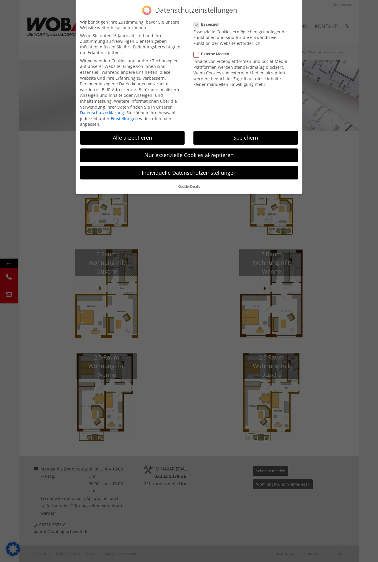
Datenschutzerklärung (102, 112)
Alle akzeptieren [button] (132, 137)
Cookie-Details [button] (189, 186)
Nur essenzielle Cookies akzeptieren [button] (189, 155)
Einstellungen (124, 118)
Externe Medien (213, 54)
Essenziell (208, 24)
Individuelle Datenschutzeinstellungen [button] (189, 172)
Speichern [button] (245, 137)
